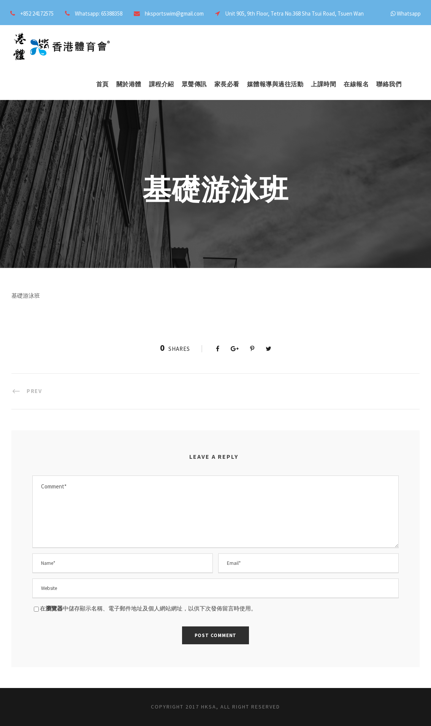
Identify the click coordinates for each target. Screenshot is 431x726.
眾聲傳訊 (194, 84)
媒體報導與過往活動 (275, 84)
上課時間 (323, 84)
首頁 (102, 84)
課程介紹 (161, 84)
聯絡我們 (388, 84)
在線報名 (356, 84)
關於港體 (128, 84)
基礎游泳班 (25, 295)
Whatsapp (409, 13)
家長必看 (226, 84)
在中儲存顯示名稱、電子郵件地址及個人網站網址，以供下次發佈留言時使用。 (148, 608)
